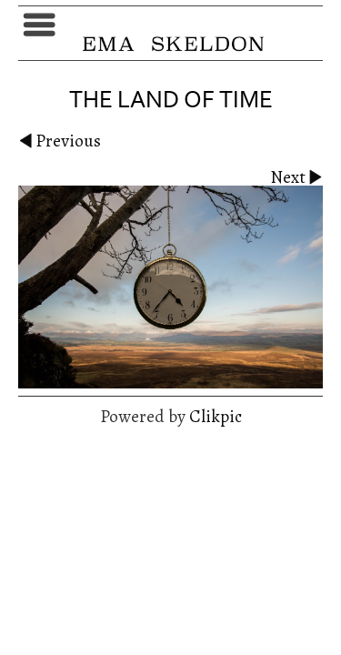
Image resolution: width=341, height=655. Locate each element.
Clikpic (215, 416)
